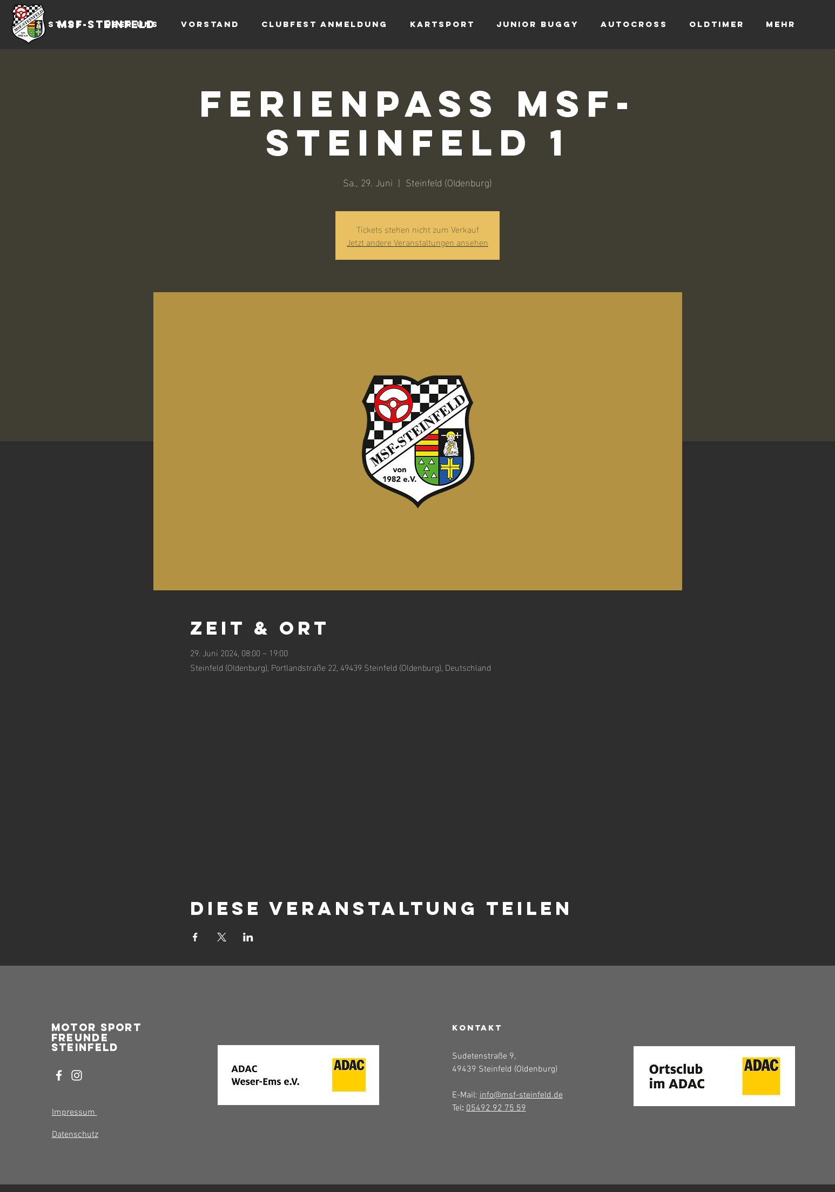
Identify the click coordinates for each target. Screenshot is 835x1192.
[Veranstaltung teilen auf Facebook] (195, 937)
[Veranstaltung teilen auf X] (222, 937)
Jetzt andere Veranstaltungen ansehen (417, 242)
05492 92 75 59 (496, 1108)
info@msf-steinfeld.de (521, 1095)
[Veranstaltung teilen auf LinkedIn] (248, 937)
